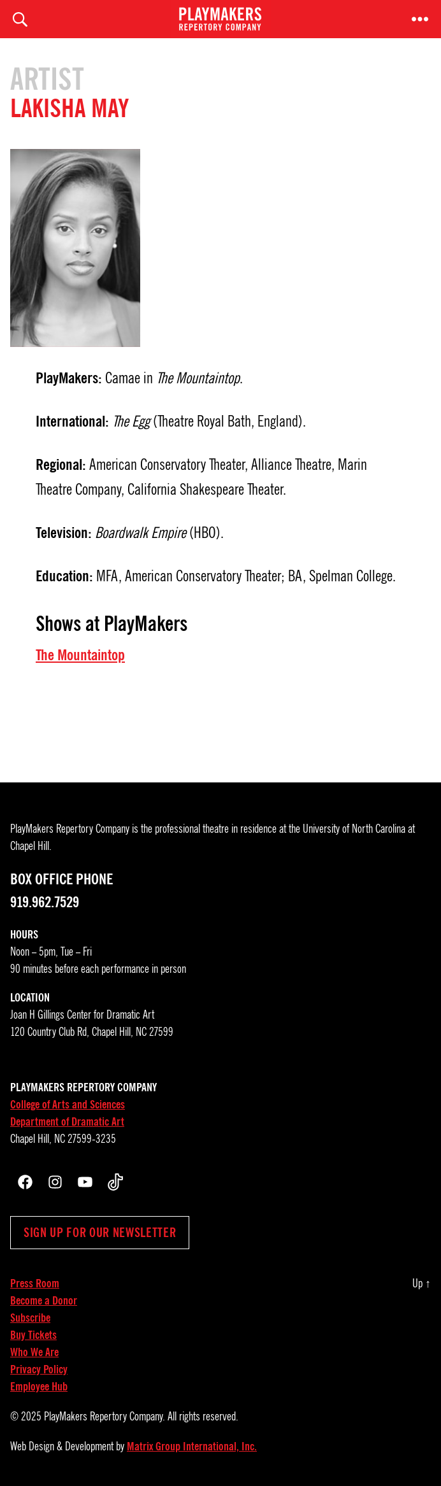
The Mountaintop (80, 655)
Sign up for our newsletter (100, 1232)
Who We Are (34, 1352)
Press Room (34, 1283)
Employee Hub (39, 1386)
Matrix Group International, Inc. (192, 1446)
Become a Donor (43, 1300)
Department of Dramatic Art (67, 1121)
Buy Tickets (33, 1335)
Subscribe (30, 1318)
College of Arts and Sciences (67, 1104)
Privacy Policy (39, 1369)
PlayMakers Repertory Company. (104, 1417)
